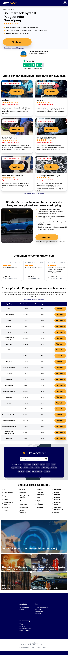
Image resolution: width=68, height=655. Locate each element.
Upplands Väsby (16, 468)
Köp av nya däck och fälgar (48, 176)
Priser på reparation (25, 630)
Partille (28, 471)
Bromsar (22, 489)
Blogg (21, 624)
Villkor (32, 647)
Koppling (38, 489)
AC (3, 489)
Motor (37, 497)
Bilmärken (38, 613)
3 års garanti (38, 609)
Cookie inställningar (23, 647)
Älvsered (54, 468)
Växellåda (55, 512)
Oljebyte (38, 501)
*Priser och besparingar (42, 607)
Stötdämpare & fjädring (57, 503)
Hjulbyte (5, 100)
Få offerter (60, 308)
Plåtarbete (39, 504)
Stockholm (27, 464)
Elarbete (22, 501)
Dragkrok (22, 492)
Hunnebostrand (37, 471)
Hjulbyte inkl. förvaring (46, 138)
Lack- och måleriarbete (39, 493)
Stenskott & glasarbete (56, 493)
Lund (31, 468)
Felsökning (23, 504)
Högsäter (47, 471)
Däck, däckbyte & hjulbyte (25, 496)
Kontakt (21, 609)
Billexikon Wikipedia (25, 628)
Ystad (53, 464)
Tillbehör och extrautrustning (57, 508)
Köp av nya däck (9, 138)
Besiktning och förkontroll (7, 503)
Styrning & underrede (56, 498)
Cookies (39, 647)
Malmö (42, 464)
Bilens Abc (22, 626)
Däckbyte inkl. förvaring (12, 176)
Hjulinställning (24, 507)
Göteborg (35, 464)
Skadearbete (56, 489)
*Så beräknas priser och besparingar (14, 48)
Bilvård (5, 510)
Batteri (5, 499)
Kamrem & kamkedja (23, 511)
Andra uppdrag (7, 492)
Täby (48, 464)
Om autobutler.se (24, 607)
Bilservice (6, 507)
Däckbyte (41, 100)
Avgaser (5, 496)
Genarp (37, 468)
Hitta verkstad (39, 611)
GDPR (45, 647)
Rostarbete (39, 507)
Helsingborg (45, 468)
